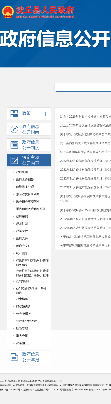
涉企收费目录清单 (28, 194)
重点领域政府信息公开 (31, 208)
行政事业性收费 (26, 321)
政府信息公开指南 (25, 129)
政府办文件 (23, 245)
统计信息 (22, 253)
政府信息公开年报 (25, 357)
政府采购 (22, 216)
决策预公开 (23, 343)
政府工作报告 (25, 179)
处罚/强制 (22, 281)
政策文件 (22, 231)
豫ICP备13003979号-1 (11, 389)
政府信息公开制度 (25, 145)
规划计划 (22, 223)
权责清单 (22, 298)
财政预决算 (23, 306)
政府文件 (22, 238)
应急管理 (22, 328)
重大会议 (22, 335)
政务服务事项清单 (28, 201)
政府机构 (22, 172)
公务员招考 (23, 313)
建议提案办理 (25, 186)
